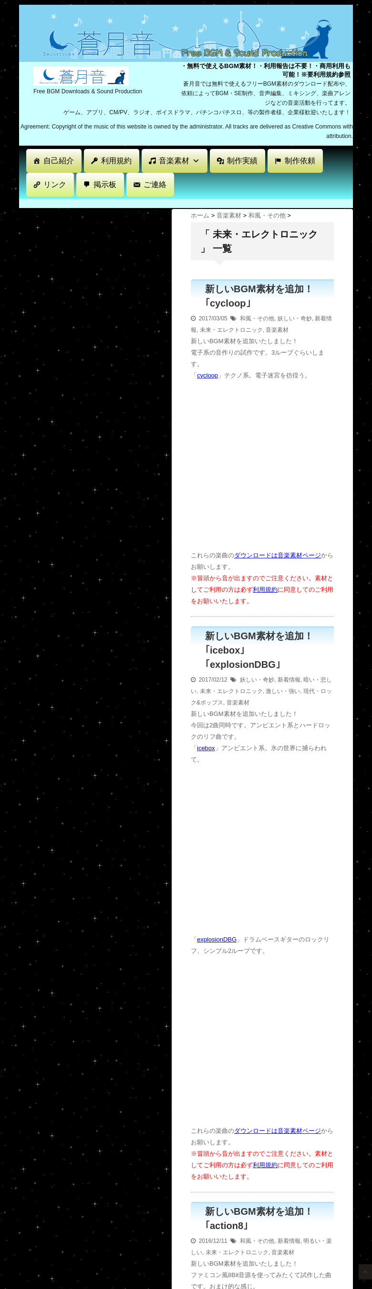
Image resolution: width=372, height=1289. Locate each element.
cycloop (207, 375)
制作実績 (242, 161)
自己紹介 (58, 161)
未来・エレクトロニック (231, 330)
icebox (206, 748)
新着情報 (289, 679)
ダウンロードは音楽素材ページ (277, 555)
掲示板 (104, 184)
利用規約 (116, 161)
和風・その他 (257, 318)
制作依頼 (300, 161)
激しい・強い (283, 691)
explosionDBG (217, 939)
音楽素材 (179, 161)
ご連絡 (155, 184)
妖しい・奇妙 (295, 318)
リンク (54, 184)
